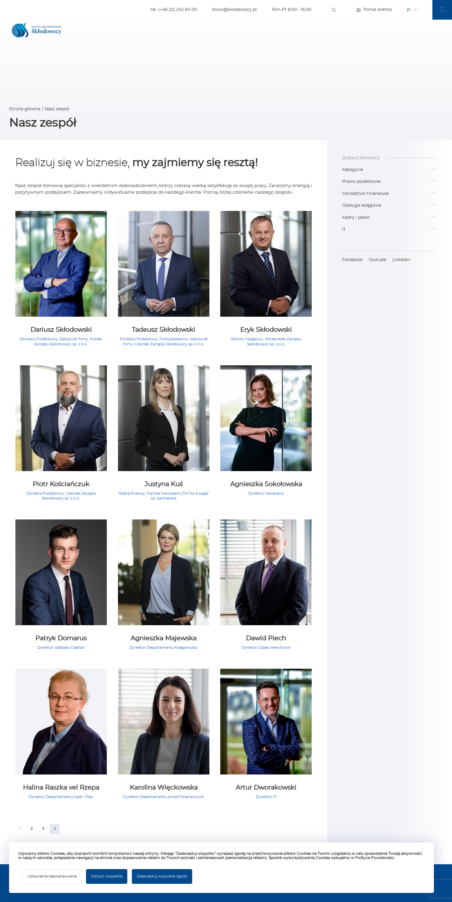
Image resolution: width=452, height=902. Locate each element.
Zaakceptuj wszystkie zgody (162, 876)
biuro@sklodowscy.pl (234, 10)
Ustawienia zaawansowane (52, 876)
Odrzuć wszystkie (107, 876)
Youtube (377, 260)
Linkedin (401, 260)
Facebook (352, 260)
